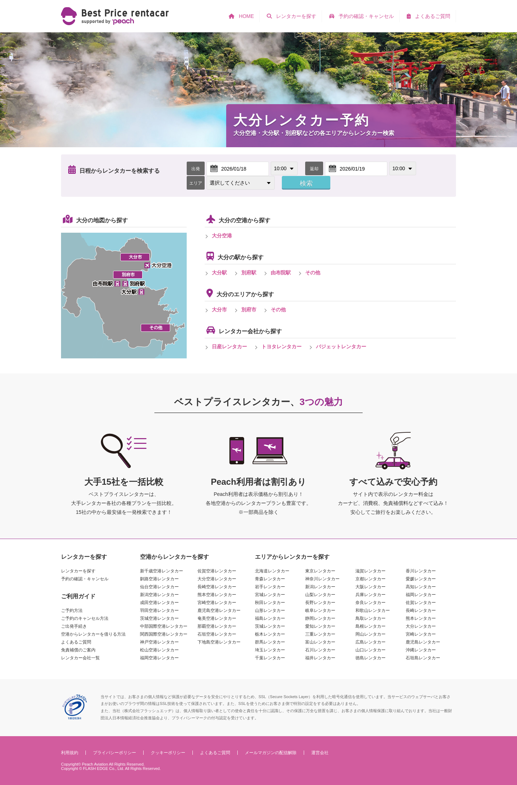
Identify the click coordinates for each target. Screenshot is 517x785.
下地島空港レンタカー (219, 642)
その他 (312, 272)
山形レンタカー (270, 610)
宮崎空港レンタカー (216, 602)
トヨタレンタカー (281, 346)
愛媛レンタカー (421, 578)
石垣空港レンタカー (216, 634)
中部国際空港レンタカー (163, 626)
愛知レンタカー (320, 626)
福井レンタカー (320, 657)
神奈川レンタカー (322, 578)
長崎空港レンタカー (216, 586)
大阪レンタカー (370, 586)
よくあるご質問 (76, 642)
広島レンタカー (370, 642)
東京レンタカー (320, 570)
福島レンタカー (270, 618)
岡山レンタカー (370, 634)
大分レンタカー (421, 626)
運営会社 (320, 752)
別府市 (248, 309)
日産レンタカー (229, 346)
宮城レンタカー (270, 594)
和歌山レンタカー (372, 610)
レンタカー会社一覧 (80, 657)
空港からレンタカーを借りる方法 (93, 634)
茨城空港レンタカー (159, 618)
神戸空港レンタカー (159, 642)
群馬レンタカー (270, 642)
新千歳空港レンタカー (161, 570)
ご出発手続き (74, 626)
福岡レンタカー (421, 594)
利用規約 (69, 752)
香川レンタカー (421, 570)
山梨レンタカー (320, 594)
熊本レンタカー (421, 618)
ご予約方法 (72, 610)
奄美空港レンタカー (216, 618)
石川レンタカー (320, 649)
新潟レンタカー (320, 586)
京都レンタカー (370, 578)
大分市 (219, 309)
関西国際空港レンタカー (163, 634)
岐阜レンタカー (320, 610)
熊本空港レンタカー (216, 594)
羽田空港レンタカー (159, 610)
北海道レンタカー (272, 570)
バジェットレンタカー (341, 346)
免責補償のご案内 (78, 649)
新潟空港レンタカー (159, 594)
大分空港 (222, 235)
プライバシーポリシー (114, 752)
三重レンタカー (320, 634)
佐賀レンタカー (421, 602)
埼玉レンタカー (270, 649)
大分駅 (219, 272)
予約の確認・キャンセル (84, 578)
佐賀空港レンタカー (216, 570)
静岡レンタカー (320, 618)
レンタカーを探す (78, 570)
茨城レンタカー (270, 626)
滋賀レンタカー (370, 570)
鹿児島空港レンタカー (219, 610)
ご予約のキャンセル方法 (84, 618)
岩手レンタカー (270, 586)
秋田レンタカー (270, 602)
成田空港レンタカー (159, 602)
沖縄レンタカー (421, 649)
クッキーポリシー (168, 752)
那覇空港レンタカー (216, 626)
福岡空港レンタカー (159, 657)
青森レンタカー (270, 578)
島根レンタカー (370, 626)
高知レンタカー (421, 586)
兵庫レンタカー (370, 594)
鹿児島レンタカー (423, 642)
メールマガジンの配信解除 (271, 752)
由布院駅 (281, 272)
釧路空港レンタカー (159, 578)
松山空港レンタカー (159, 649)
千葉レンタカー (270, 657)
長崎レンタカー (421, 610)
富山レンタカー (320, 642)
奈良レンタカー (370, 602)
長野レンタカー (320, 602)
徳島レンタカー (370, 657)
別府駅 (248, 272)
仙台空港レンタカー (159, 586)
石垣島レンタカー (423, 657)
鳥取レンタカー (370, 618)
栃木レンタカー (270, 634)
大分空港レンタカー (216, 578)
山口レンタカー (370, 649)
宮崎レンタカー (421, 634)
